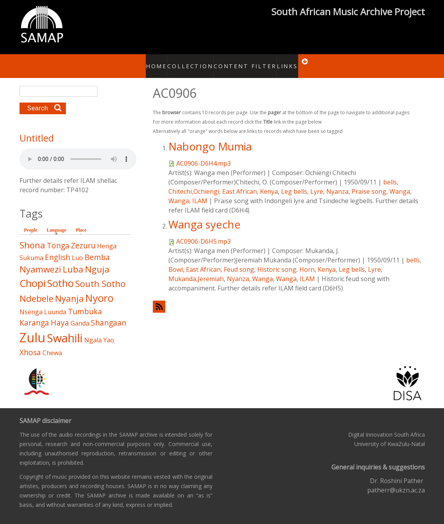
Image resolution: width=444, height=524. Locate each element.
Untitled (36, 130)
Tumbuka (85, 302)
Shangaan (108, 314)
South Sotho (100, 275)
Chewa (52, 344)
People (30, 222)
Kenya (269, 183)
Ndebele (36, 290)
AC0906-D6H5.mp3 (203, 232)
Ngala (93, 332)
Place (81, 222)
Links (282, 61)
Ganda (80, 314)
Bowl (175, 261)
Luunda (55, 303)
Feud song (239, 261)
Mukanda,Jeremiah (196, 270)
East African (239, 183)
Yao (108, 332)
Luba (73, 261)
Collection (187, 61)
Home (152, 61)
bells (390, 173)
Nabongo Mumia (210, 138)
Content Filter (243, 61)
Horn (307, 261)
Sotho (60, 275)
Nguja (97, 261)
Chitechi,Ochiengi (193, 183)
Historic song (276, 261)
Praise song (369, 183)
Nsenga (30, 303)
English (57, 248)
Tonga (58, 237)
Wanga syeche (204, 216)
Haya (60, 314)
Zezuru (83, 237)
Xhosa (30, 344)
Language (59, 221)
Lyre (316, 183)
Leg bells (294, 183)
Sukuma (31, 249)
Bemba (97, 248)
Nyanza (337, 183)
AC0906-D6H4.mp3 (203, 154)
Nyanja (69, 290)
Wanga (399, 183)
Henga (107, 238)
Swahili (65, 329)
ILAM (199, 192)
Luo (77, 249)
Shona (32, 237)
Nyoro (99, 290)
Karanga (34, 314)
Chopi (32, 275)
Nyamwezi (40, 261)
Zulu (32, 329)
